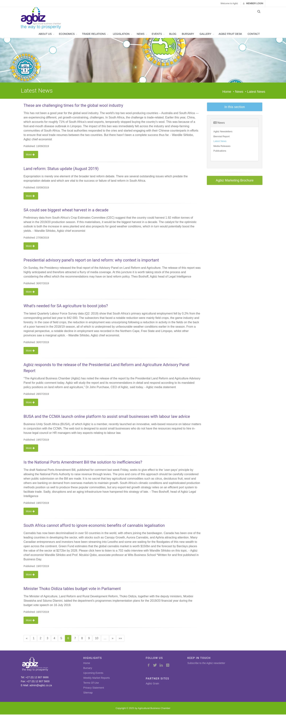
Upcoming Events (93, 673)
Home (226, 92)
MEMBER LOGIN (253, 3)
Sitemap (88, 692)
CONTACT (254, 34)
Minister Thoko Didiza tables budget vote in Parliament (72, 589)
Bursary (87, 668)
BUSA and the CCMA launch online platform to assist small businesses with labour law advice (107, 417)
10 (96, 638)
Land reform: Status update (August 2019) (61, 169)
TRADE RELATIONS (94, 34)
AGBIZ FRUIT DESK (230, 34)
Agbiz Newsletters (222, 132)
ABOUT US (45, 34)
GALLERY (205, 34)
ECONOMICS (67, 34)
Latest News (220, 141)
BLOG (172, 34)
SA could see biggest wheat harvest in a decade (66, 210)
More (31, 155)
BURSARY (188, 34)
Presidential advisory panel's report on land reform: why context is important (91, 260)
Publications (219, 151)
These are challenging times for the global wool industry (73, 106)
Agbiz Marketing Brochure (235, 181)
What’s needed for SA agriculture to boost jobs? (66, 306)
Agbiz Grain (152, 684)
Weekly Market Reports (96, 678)
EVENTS (157, 34)
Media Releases (221, 146)
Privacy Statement (93, 688)
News (219, 123)
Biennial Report (221, 137)
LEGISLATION (121, 34)
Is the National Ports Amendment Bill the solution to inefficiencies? (83, 462)
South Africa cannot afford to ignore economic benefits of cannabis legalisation (94, 526)
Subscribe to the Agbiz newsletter (206, 663)
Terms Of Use (91, 683)
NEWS (140, 34)
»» (120, 638)
